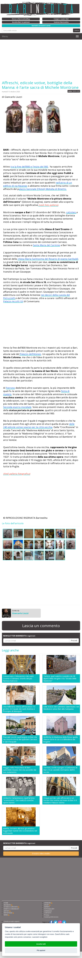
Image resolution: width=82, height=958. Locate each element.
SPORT (46, 905)
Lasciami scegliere (39, 937)
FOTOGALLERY (49, 909)
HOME (6, 903)
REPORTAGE (8, 913)
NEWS (6, 915)
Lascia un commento (41, 625)
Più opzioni (41, 950)
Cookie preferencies (51, 917)
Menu (5, 36)
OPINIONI (47, 903)
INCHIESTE (7, 905)
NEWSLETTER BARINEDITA (19, 636)
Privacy (46, 915)
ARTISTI (6, 911)
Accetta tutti (41, 944)
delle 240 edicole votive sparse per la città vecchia (38, 425)
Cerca (76, 30)
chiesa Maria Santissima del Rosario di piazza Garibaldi (48, 258)
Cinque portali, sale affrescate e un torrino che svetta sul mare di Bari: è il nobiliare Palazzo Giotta (60, 800)
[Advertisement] (41, 60)
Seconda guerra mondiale (17, 407)
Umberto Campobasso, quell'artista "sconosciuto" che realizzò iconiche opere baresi (18, 800)
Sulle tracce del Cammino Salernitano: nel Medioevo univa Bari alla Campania (61, 707)
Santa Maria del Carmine (46, 245)
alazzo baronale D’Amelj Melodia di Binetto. (43, 189)
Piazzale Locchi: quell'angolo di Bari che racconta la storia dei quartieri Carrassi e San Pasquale (20, 739)
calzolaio (71, 212)
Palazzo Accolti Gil (13, 301)
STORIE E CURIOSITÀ (11, 907)
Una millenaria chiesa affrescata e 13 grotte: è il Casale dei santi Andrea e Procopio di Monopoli (19, 708)
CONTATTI (47, 913)
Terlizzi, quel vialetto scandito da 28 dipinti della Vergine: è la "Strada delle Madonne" (59, 678)
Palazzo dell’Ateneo (30, 354)
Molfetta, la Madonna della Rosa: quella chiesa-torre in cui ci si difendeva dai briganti (60, 739)
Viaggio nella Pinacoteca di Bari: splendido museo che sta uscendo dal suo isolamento (19, 769)
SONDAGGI (48, 911)
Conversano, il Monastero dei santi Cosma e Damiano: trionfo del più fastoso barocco (18, 678)
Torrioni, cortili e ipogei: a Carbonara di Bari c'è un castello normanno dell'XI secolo (60, 769)
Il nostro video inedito (41, 853)
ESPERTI (47, 907)
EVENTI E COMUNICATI (11, 909)
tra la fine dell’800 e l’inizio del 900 (29, 166)
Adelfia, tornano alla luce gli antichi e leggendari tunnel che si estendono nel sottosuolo (20, 830)
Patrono (10, 387)
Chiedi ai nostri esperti (11, 921)
